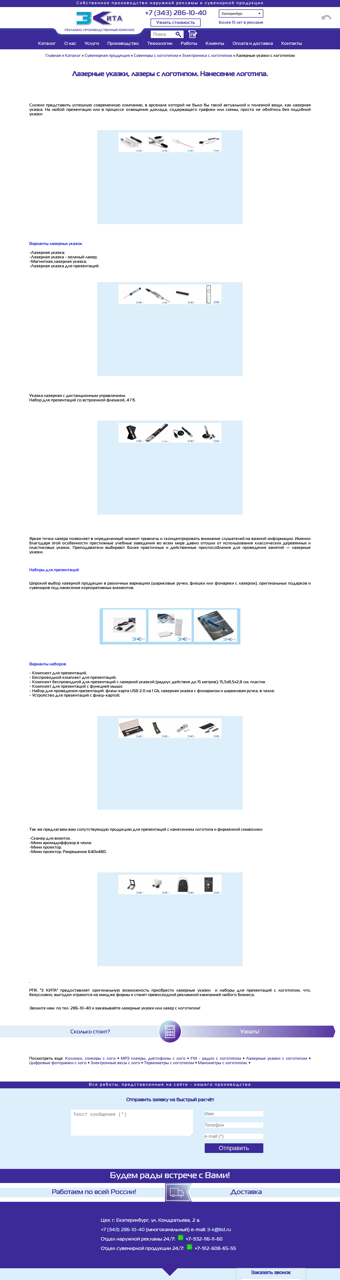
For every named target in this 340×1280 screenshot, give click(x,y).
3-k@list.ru (219, 1230)
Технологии (159, 44)
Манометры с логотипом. (223, 1063)
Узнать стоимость (175, 23)
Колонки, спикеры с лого (90, 1058)
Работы (189, 44)
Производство (123, 44)
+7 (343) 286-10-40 (176, 13)
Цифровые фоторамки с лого (58, 1063)
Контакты (291, 44)
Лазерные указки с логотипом (276, 1058)
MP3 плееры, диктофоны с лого (153, 1058)
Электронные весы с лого (115, 1063)
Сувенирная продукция (107, 56)
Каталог (47, 44)
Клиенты (215, 44)
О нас (70, 44)
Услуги (92, 44)
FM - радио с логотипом (216, 1058)
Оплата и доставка (253, 44)
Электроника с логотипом (207, 56)
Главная (53, 56)
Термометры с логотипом (169, 1063)
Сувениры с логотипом (156, 56)
